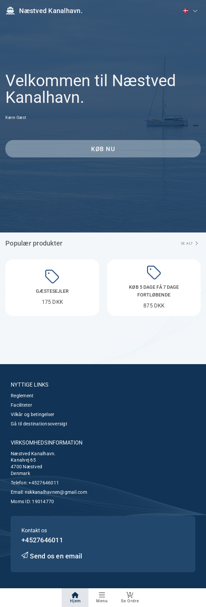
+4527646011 (43, 482)
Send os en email (51, 556)
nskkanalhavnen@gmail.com (56, 492)
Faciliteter (21, 405)
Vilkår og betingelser (32, 414)
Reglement (22, 395)
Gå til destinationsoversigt (39, 423)
